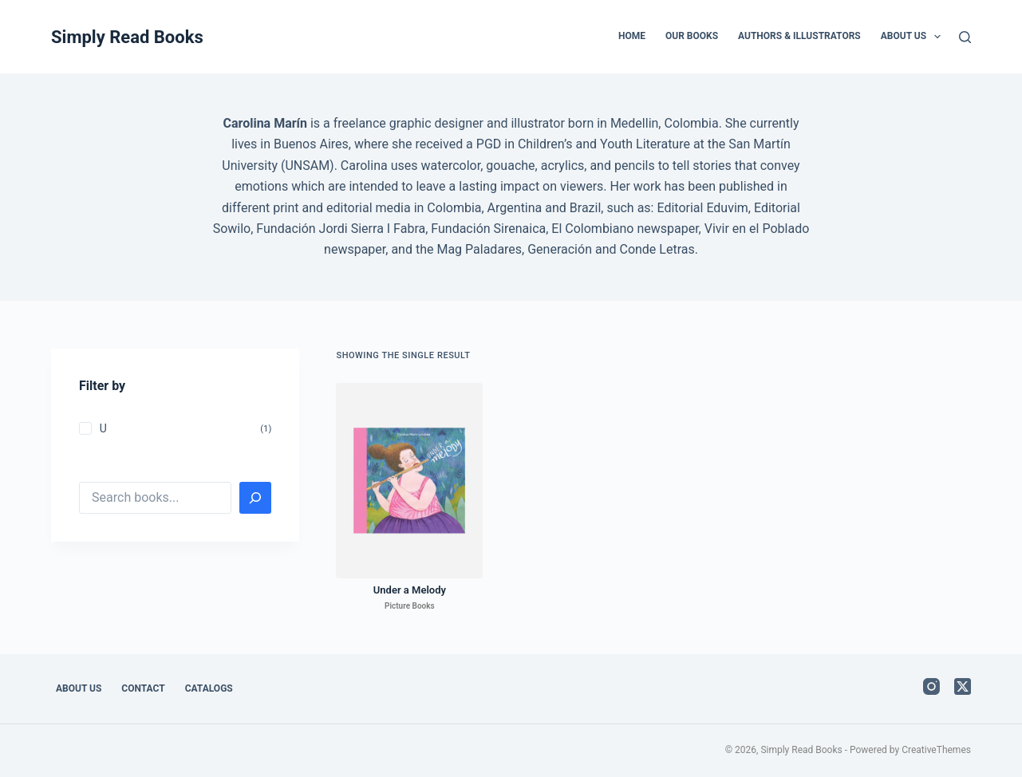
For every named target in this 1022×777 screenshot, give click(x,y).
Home (631, 35)
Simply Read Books (127, 37)
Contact (142, 688)
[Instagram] (931, 686)
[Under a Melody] (409, 480)
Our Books (691, 35)
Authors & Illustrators (799, 35)
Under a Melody (409, 590)
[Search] (965, 37)
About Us (914, 36)
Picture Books (410, 605)
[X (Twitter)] (962, 686)
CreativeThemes (936, 749)
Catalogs (209, 688)
